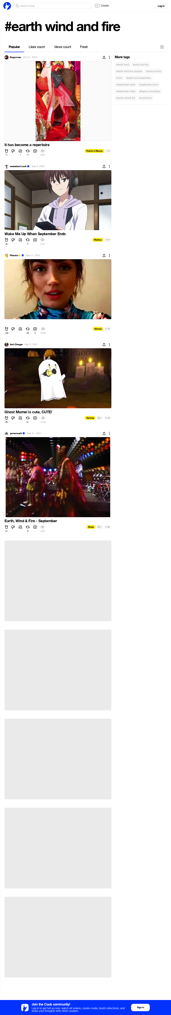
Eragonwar (15, 57)
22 (108, 527)
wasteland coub (18, 166)
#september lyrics (148, 84)
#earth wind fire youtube (129, 71)
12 (108, 417)
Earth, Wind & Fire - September (31, 521)
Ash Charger (16, 344)
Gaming (90, 418)
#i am (119, 78)
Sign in (140, 1007)
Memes (98, 329)
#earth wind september (138, 78)
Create (102, 5)
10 (108, 328)
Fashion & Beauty (94, 151)
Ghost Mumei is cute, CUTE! (28, 412)
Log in (161, 6)
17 (108, 239)
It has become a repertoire (27, 145)
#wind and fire (153, 71)
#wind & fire (145, 98)
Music (91, 527)
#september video (125, 91)
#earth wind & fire (125, 98)
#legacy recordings (149, 91)
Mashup (98, 239)
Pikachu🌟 (15, 255)
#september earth (125, 84)
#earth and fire (140, 64)
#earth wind (122, 64)
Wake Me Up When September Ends (35, 234)
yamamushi (16, 433)
